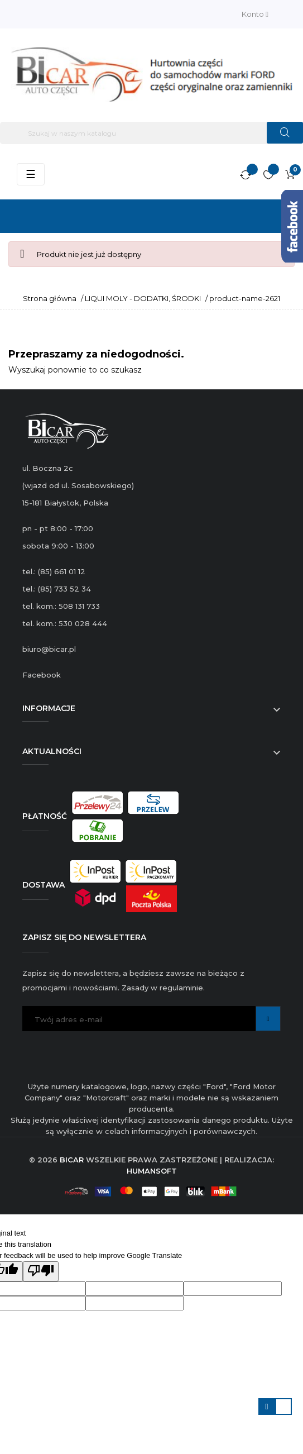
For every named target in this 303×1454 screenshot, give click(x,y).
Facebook (41, 674)
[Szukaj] (151, 133)
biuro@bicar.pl (49, 649)
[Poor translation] (41, 1271)
